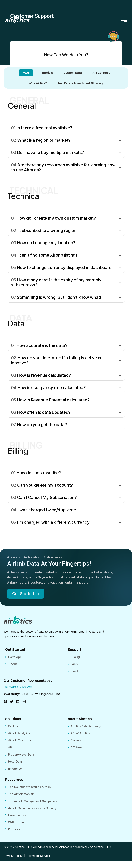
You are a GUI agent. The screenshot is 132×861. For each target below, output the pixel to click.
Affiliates (76, 747)
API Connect (101, 72)
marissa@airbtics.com (18, 686)
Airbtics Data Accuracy (86, 726)
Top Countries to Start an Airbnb (29, 787)
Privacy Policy (13, 855)
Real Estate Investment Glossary (80, 83)
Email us (76, 671)
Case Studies (17, 815)
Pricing (75, 657)
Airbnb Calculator (19, 740)
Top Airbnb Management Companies (32, 801)
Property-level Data (21, 754)
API (10, 747)
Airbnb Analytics (19, 733)
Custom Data (72, 72)
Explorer (14, 726)
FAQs (26, 72)
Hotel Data (15, 761)
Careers (76, 740)
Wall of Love (16, 822)
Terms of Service (38, 855)
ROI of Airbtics (80, 733)
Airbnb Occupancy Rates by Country (32, 808)
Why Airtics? (38, 83)
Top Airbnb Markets (21, 794)
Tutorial (13, 664)
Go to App (15, 657)
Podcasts (14, 829)
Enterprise (15, 768)
